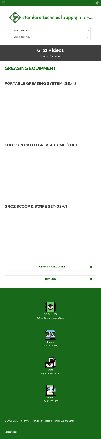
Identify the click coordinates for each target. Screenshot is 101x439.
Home (42, 56)
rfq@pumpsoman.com (50, 373)
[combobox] (50, 30)
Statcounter (11, 431)
